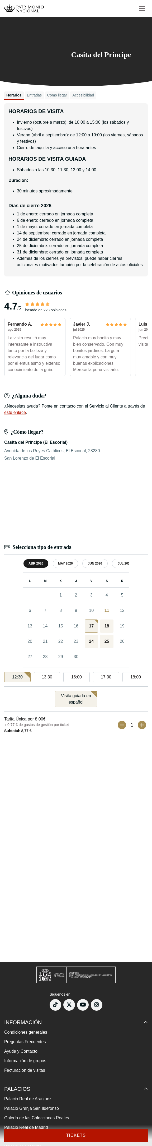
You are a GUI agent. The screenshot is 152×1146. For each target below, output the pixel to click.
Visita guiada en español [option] (79, 697)
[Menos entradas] (122, 725)
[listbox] (76, 677)
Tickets (76, 1135)
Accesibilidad (83, 95)
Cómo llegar (57, 95)
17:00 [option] (106, 677)
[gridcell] (91, 626)
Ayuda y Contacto (20, 1051)
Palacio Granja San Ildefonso (31, 1108)
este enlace (15, 412)
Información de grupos (25, 1061)
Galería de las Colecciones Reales (36, 1118)
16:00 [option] (76, 677)
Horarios (14, 95)
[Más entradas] (142, 725)
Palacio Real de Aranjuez (27, 1099)
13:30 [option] (47, 677)
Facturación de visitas (24, 1070)
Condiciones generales (25, 1032)
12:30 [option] (21, 675)
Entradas (34, 95)
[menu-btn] (142, 8)
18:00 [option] (135, 677)
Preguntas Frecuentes (25, 1041)
